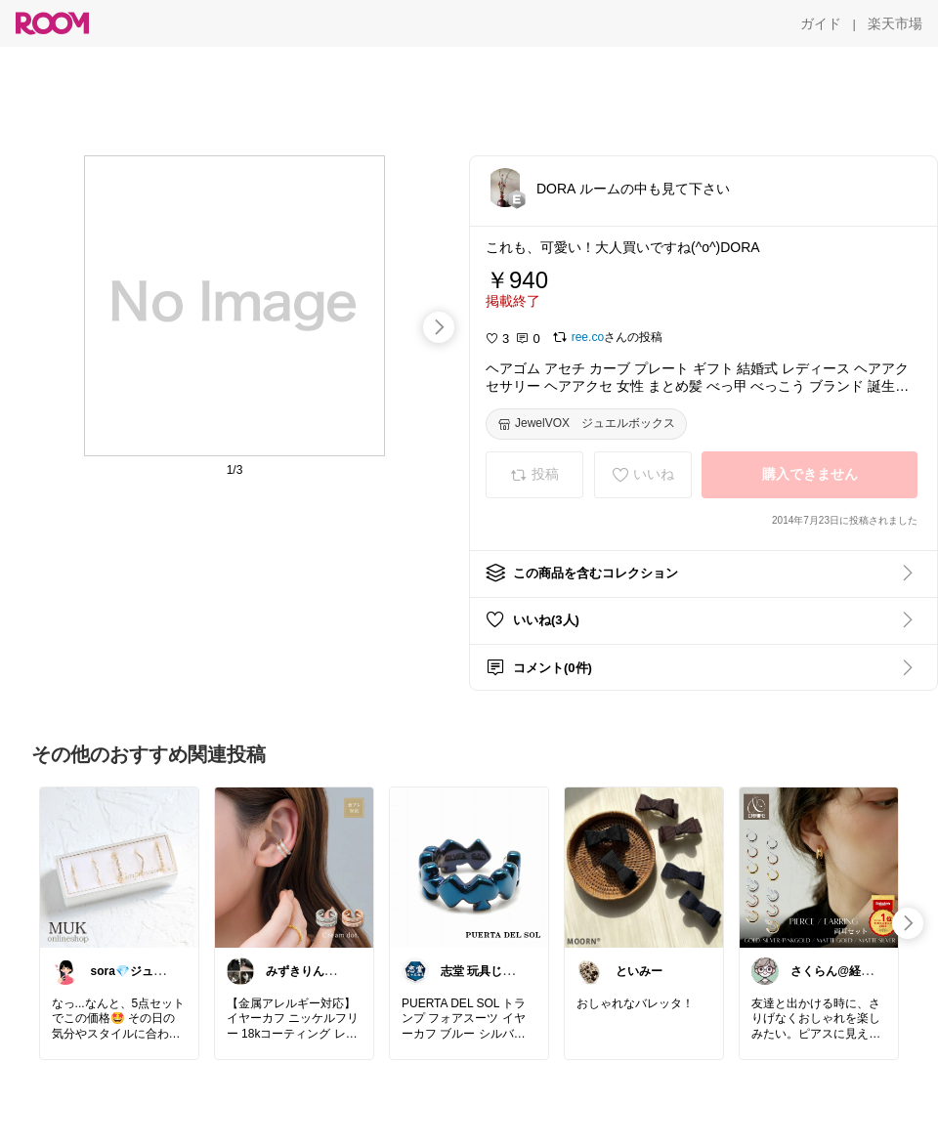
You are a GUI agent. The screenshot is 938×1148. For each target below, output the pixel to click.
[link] (119, 866)
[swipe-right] (438, 327)
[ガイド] (820, 23)
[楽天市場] (895, 23)
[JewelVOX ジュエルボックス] (586, 424)
